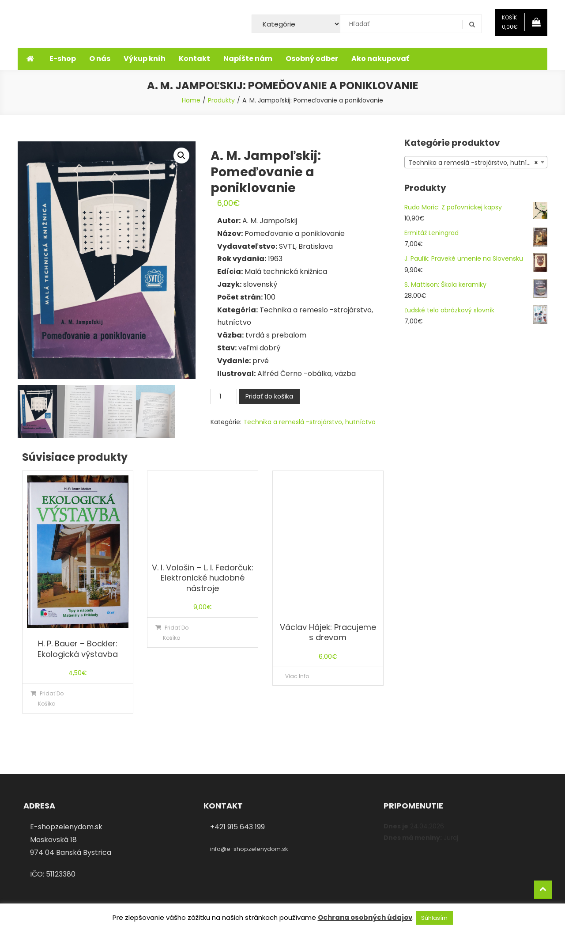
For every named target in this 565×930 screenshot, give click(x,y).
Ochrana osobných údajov (365, 917)
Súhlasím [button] (434, 918)
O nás (99, 58)
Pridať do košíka (269, 396)
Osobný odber (312, 58)
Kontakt (194, 58)
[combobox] (475, 162)
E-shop (62, 58)
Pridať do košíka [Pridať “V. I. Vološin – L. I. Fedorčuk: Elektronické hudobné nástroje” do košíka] (175, 633)
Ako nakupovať (380, 58)
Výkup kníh (145, 58)
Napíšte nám (247, 58)
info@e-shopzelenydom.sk (249, 849)
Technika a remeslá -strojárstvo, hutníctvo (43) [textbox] (477, 162)
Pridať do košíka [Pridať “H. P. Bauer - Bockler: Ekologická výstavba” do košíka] (51, 698)
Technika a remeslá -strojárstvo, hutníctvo (309, 422)
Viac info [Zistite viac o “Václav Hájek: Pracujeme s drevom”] (297, 676)
